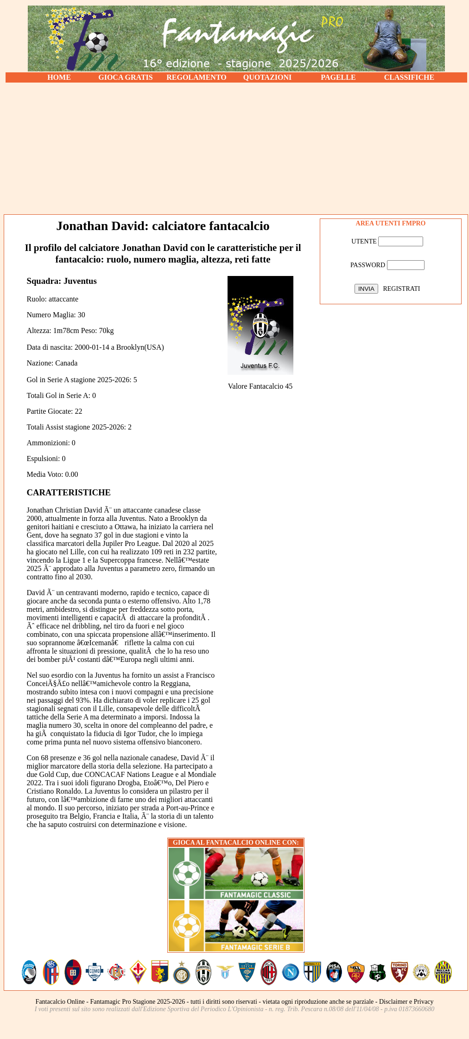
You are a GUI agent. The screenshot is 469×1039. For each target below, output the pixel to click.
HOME (59, 77)
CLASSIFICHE (409, 77)
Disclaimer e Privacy (406, 1001)
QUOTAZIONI (267, 77)
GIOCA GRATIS (125, 77)
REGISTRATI (401, 288)
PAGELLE (338, 77)
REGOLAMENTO (196, 77)
